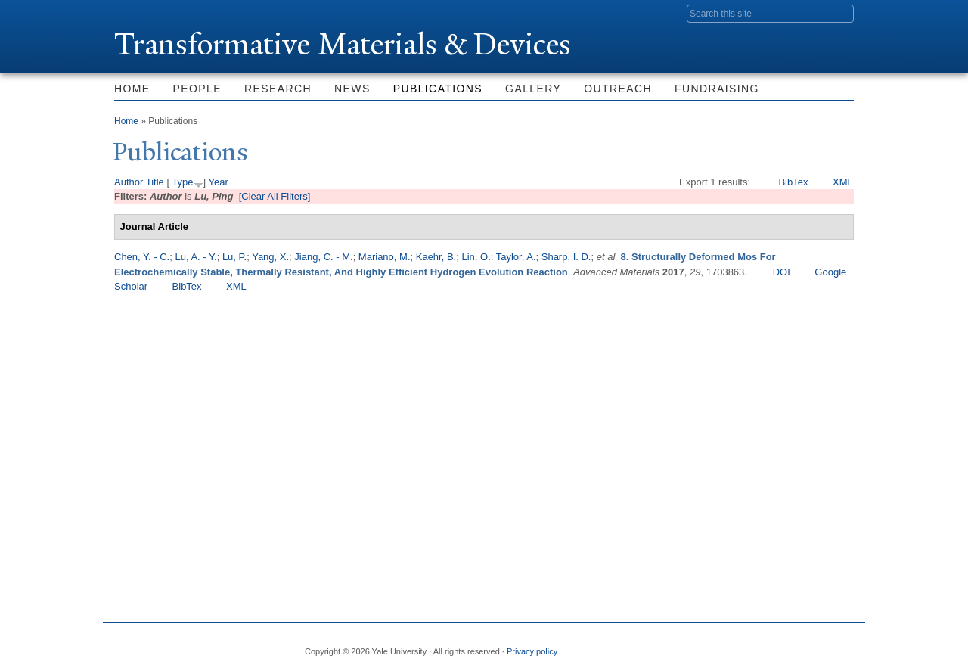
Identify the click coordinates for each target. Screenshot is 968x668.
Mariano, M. (384, 257)
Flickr (768, 645)
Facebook (695, 645)
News (352, 88)
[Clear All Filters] (275, 196)
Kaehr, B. (436, 257)
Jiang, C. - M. (323, 257)
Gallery (533, 88)
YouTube (842, 645)
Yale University (156, 13)
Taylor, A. (516, 257)
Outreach (618, 88)
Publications (437, 88)
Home (132, 88)
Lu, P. (234, 257)
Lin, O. (475, 257)
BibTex (793, 182)
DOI (781, 272)
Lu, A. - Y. (195, 257)
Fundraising (717, 88)
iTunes (805, 645)
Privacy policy (532, 651)
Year (218, 182)
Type (182, 182)
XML (843, 182)
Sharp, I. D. (566, 257)
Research (278, 88)
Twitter (731, 645)
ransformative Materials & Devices (342, 44)
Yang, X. (270, 257)
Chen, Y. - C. (141, 257)
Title (155, 182)
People (197, 88)
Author (128, 182)
